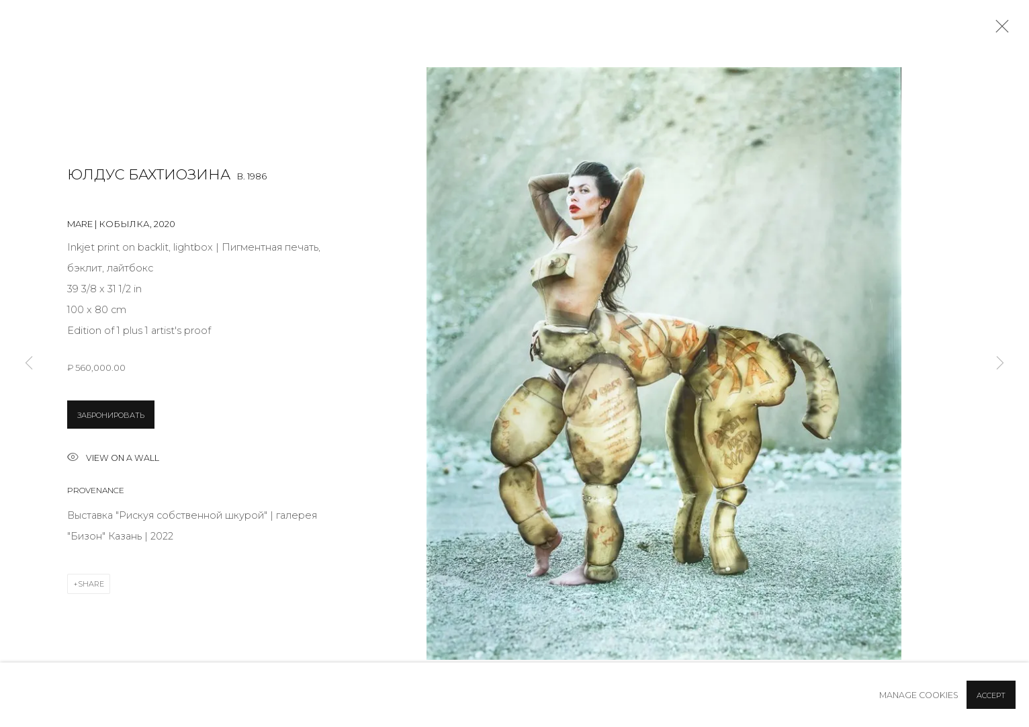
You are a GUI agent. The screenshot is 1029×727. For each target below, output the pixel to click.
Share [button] (91, 584)
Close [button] (999, 30)
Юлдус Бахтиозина (148, 174)
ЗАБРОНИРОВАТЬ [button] (110, 415)
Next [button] (1000, 363)
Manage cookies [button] (918, 695)
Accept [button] (991, 695)
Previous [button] (29, 363)
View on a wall (113, 458)
